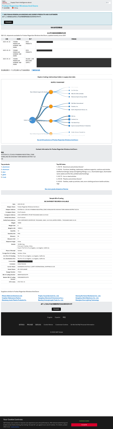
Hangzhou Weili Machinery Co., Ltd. (87, 298)
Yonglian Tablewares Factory (11, 298)
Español (57, 317)
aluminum (6, 169)
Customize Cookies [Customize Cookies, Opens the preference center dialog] (84, 422)
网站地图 (30, 324)
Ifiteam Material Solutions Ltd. (12, 296)
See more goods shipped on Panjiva (56, 189)
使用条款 (22, 324)
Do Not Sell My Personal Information (82, 324)
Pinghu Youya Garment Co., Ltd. (48, 296)
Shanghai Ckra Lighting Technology (87, 300)
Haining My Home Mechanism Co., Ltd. (88, 296)
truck (4, 177)
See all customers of (57, 140)
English (49, 317)
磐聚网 (6, 2)
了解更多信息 (35, 70)
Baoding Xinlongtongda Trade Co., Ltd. (50, 300)
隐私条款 (38, 324)
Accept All (84, 426)
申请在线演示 (8, 22)
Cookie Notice (48, 324)
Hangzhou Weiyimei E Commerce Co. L (50, 298)
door (4, 172)
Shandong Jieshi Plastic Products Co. (14, 300)
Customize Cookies (61, 324)
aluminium (6, 167)
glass (4, 174)
